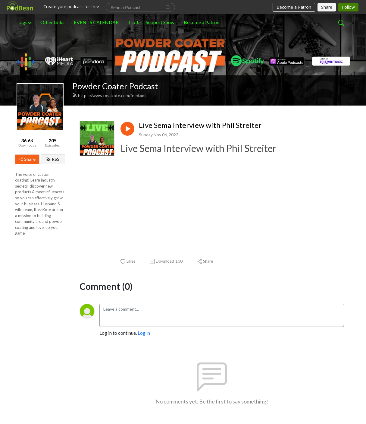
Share (27, 159)
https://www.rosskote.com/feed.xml (109, 95)
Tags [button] (22, 22)
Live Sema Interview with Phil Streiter (200, 125)
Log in (144, 333)
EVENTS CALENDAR (96, 22)
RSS (52, 159)
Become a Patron (201, 22)
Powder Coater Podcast (115, 86)
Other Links (52, 22)
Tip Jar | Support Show (151, 22)
